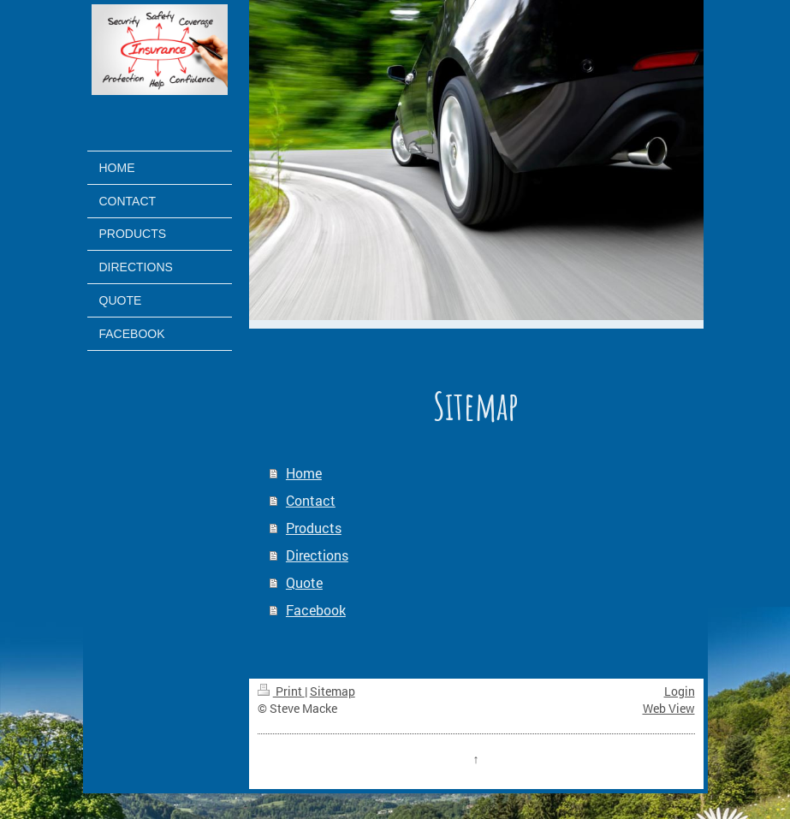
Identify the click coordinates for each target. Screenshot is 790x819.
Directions (317, 555)
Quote (304, 582)
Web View (669, 708)
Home (304, 473)
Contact (311, 500)
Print (281, 691)
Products (314, 528)
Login (679, 691)
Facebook (316, 610)
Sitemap (332, 691)
